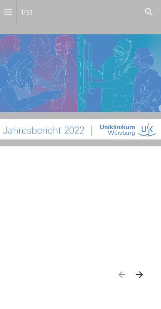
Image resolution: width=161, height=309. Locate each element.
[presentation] (80, 73)
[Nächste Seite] (139, 274)
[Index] (8, 12)
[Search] (149, 12)
